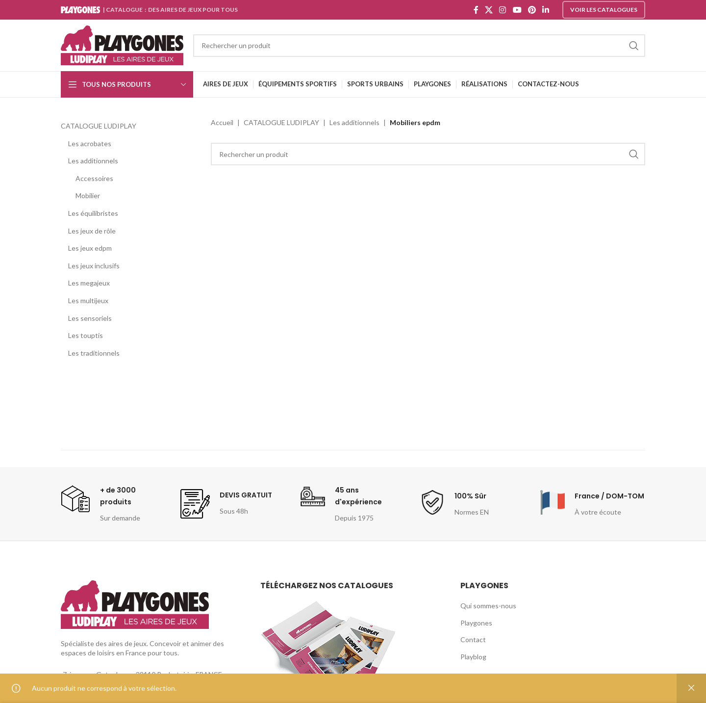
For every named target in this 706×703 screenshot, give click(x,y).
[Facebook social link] (475, 9)
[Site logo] (122, 44)
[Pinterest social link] (532, 9)
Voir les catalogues (603, 9)
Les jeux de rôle (92, 231)
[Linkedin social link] (546, 9)
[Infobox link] (113, 503)
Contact (473, 639)
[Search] (419, 45)
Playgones (476, 623)
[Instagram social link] (502, 9)
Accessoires (94, 178)
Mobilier (88, 195)
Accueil (222, 122)
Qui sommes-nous (488, 605)
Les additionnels (93, 160)
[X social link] (488, 9)
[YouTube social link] (517, 9)
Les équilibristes (93, 213)
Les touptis (85, 335)
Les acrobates (89, 143)
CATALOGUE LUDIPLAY (98, 126)
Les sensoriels (90, 318)
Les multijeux (88, 300)
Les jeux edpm (90, 248)
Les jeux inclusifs (94, 265)
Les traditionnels (94, 353)
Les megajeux (89, 283)
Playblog (473, 656)
